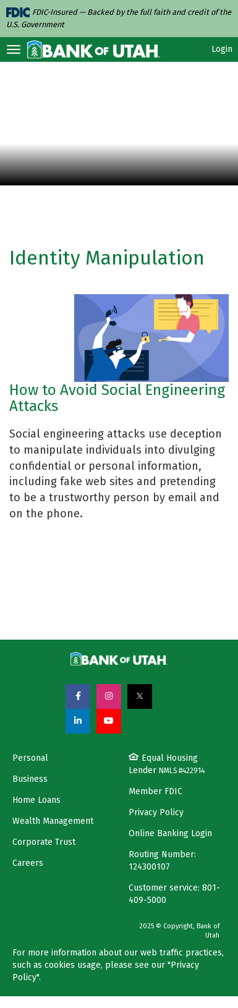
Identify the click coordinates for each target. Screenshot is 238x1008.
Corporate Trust (43, 842)
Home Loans (36, 800)
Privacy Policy (156, 812)
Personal (30, 758)
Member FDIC (155, 791)
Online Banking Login (170, 833)
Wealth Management (52, 821)
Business (30, 779)
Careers (27, 863)
